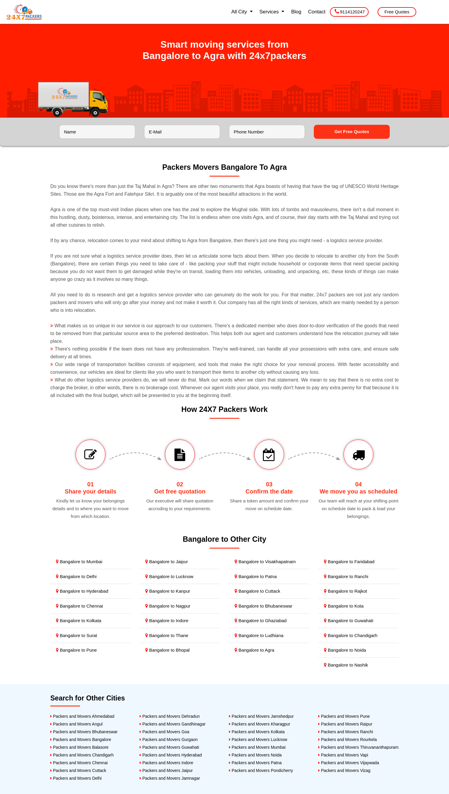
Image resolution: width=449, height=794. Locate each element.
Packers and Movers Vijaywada (348, 762)
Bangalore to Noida (345, 650)
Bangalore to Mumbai (79, 561)
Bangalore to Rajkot (345, 591)
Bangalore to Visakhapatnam (265, 561)
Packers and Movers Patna (255, 762)
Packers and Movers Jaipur (166, 770)
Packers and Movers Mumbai (257, 747)
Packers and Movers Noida (255, 755)
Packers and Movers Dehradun (170, 716)
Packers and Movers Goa (164, 731)
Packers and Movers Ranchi (345, 731)
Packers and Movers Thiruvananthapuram (358, 747)
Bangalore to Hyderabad (82, 591)
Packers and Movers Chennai (79, 762)
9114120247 (349, 11)
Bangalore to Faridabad (349, 561)
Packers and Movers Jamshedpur (261, 716)
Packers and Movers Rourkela (347, 739)
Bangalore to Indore (166, 620)
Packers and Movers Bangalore (80, 739)
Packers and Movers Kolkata (257, 731)
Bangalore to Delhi (76, 576)
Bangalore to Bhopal (167, 650)
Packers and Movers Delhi (76, 778)
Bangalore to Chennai (79, 605)
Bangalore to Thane (166, 635)
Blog (296, 12)
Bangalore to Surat (76, 635)
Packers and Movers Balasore (79, 747)
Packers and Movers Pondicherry (261, 770)
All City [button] (240, 12)
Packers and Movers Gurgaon (169, 739)
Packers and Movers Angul (76, 724)
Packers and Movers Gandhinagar (172, 724)
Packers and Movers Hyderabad (171, 755)
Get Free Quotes (351, 131)
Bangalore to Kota (344, 605)
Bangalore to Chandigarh (351, 635)
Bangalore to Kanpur (167, 591)
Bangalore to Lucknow (169, 576)
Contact (316, 12)
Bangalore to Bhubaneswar (263, 605)
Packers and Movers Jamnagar (170, 778)
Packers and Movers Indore (166, 762)
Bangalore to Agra (254, 650)
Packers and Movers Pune (344, 716)
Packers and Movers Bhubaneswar (84, 731)
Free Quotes (396, 11)
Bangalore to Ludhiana (259, 635)
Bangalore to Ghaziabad (261, 620)
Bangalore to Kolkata (78, 620)
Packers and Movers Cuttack (78, 770)
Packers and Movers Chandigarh (82, 755)
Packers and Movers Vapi (343, 755)
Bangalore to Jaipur (166, 561)
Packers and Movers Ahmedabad (82, 716)
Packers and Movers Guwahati (169, 747)
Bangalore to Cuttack (257, 591)
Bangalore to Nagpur (168, 605)
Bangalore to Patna (256, 576)
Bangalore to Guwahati (348, 620)
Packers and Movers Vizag (344, 770)
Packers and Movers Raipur (345, 724)
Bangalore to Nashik (346, 664)
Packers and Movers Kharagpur (259, 724)
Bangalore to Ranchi (346, 576)
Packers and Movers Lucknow (258, 739)
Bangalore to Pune (76, 650)
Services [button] (269, 12)
